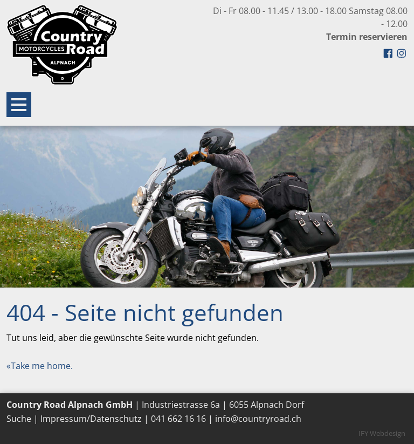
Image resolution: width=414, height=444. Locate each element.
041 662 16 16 (178, 419)
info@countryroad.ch (258, 419)
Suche (18, 419)
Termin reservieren (367, 37)
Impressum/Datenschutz (91, 419)
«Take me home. (39, 366)
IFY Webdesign (381, 433)
